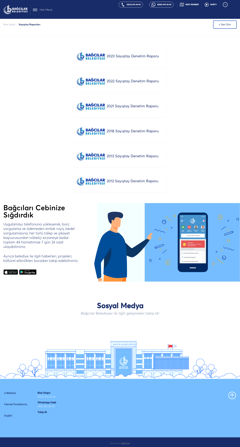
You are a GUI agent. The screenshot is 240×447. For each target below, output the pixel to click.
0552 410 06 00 (46, 406)
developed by (120, 443)
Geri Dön (225, 24)
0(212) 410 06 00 (47, 397)
